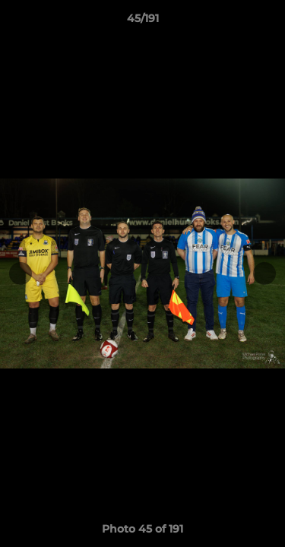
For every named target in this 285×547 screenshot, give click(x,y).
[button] (267, 22)
